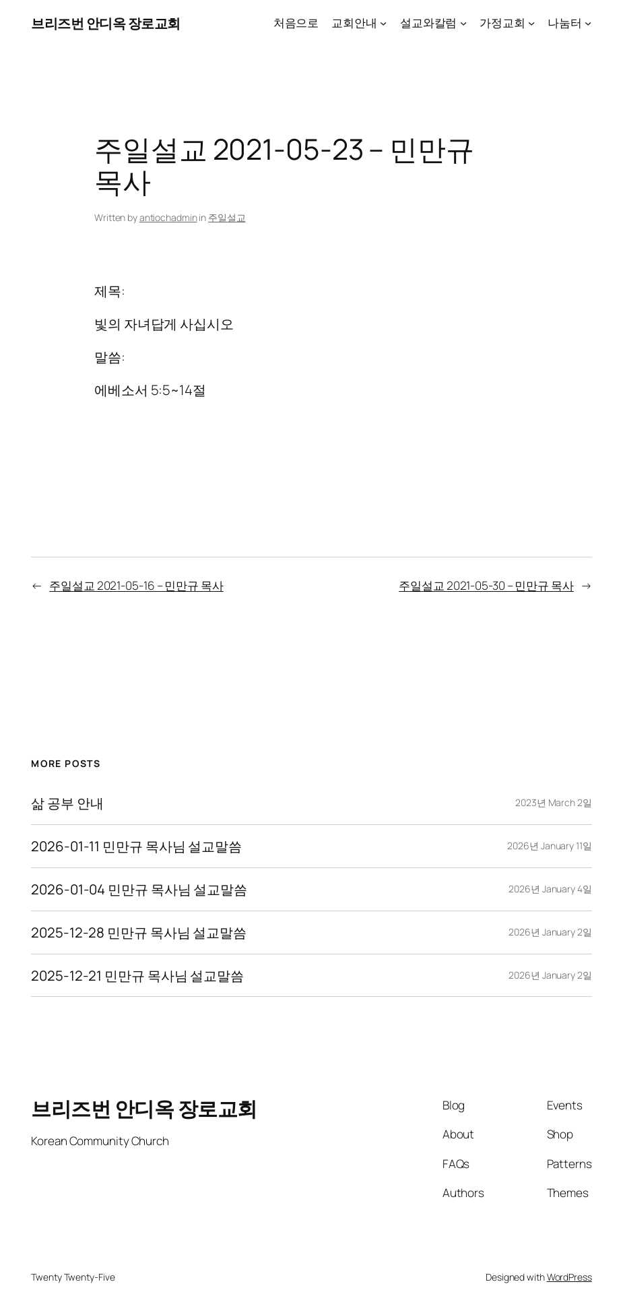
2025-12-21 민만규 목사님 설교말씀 (137, 975)
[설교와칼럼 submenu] (463, 23)
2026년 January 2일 (550, 931)
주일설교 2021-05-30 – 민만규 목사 (486, 585)
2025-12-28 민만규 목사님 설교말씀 (139, 932)
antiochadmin (168, 217)
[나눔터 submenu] (588, 23)
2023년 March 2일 (553, 802)
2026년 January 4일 (550, 888)
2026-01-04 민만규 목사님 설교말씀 (139, 889)
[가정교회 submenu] (531, 23)
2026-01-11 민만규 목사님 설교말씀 (136, 846)
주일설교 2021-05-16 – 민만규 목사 (136, 585)
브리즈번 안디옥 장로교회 (106, 22)
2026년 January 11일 (549, 845)
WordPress (569, 1277)
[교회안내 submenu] (383, 23)
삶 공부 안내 (67, 803)
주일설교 (227, 217)
